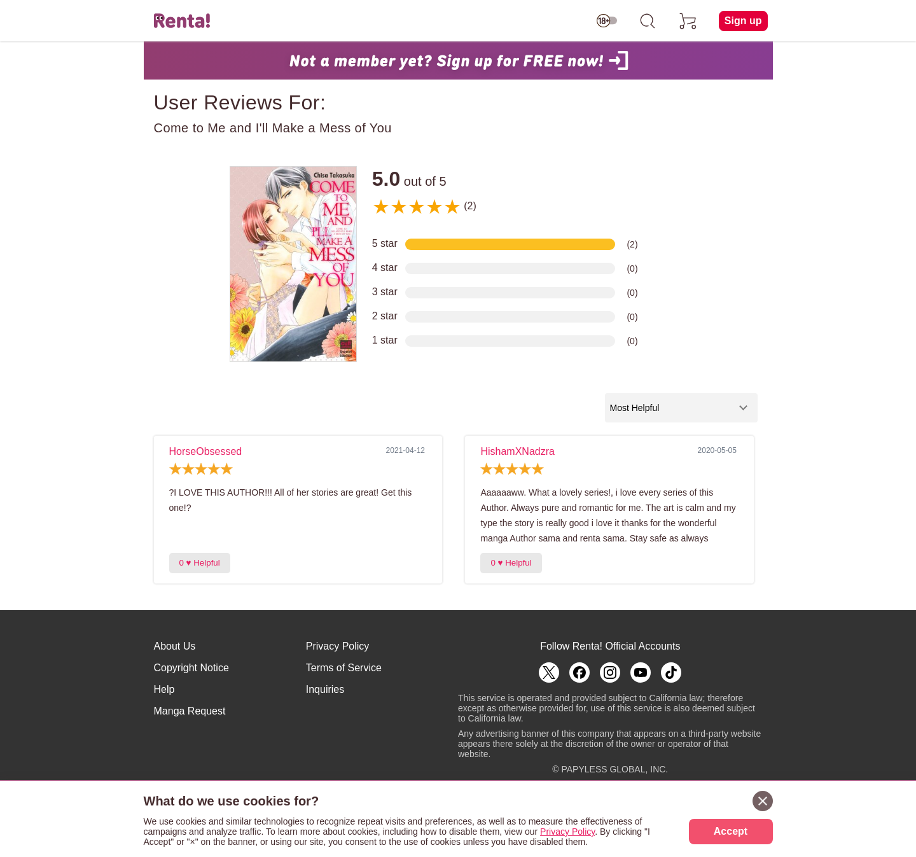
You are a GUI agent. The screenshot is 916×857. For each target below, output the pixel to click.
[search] (647, 21)
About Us (175, 646)
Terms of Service (344, 667)
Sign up (743, 20)
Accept (730, 831)
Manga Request (190, 711)
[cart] (688, 21)
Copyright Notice (191, 667)
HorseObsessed (205, 451)
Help (164, 689)
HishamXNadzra (517, 451)
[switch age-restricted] (607, 21)
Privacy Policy (338, 646)
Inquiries (325, 689)
